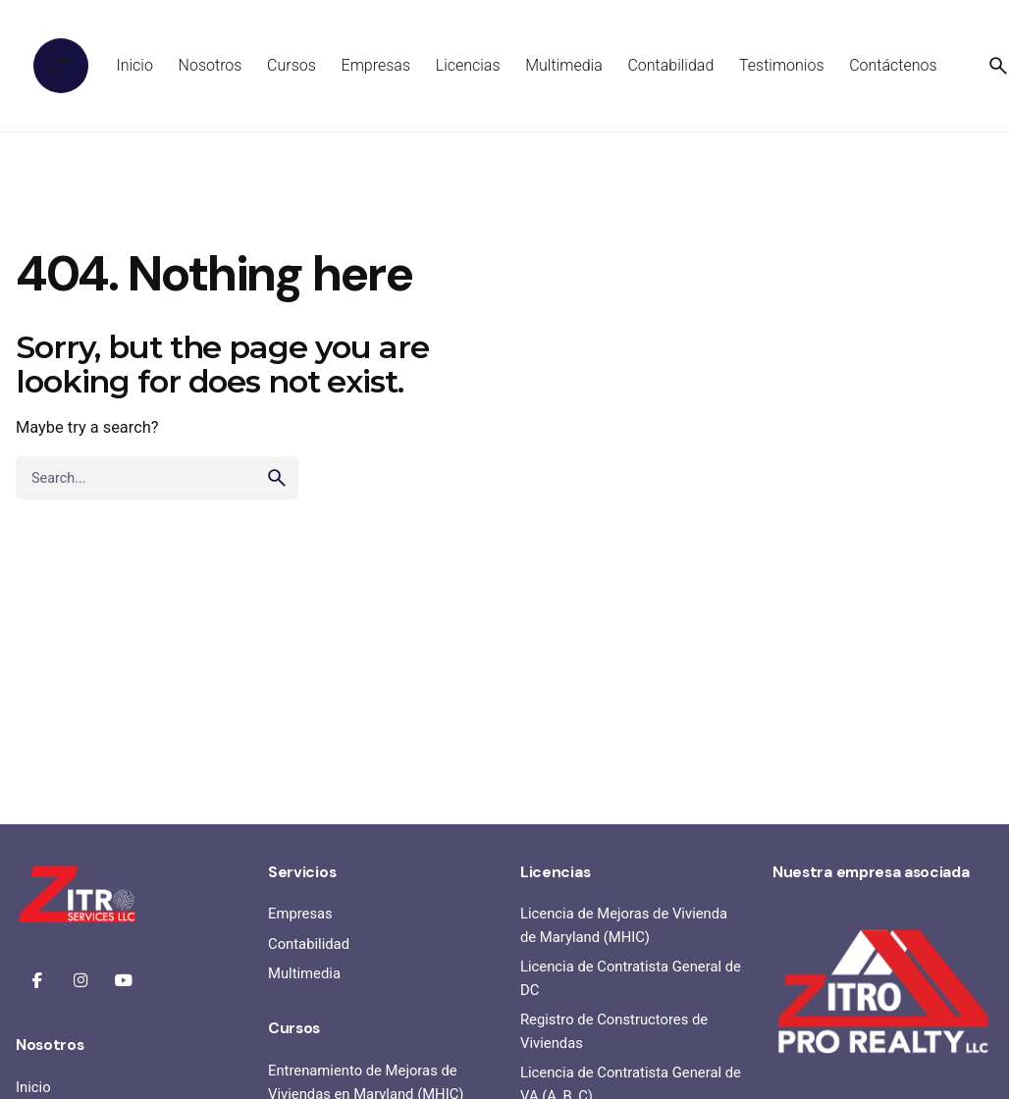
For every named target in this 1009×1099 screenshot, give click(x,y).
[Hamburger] (60, 65)
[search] (276, 477)
